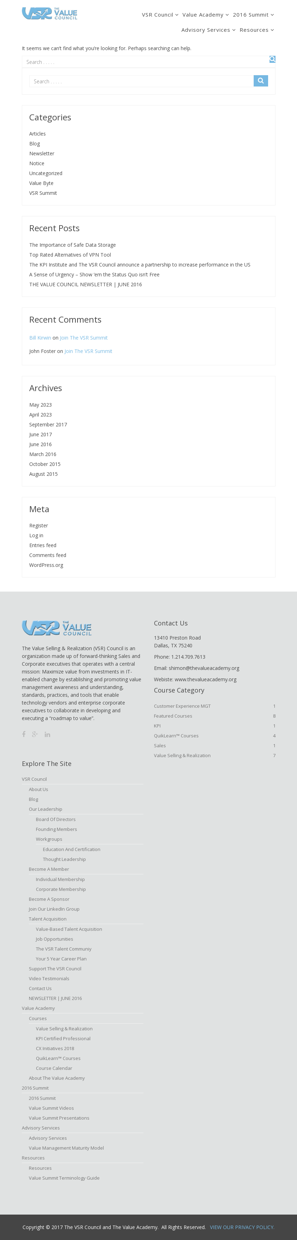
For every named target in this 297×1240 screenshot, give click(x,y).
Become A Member (49, 869)
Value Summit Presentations (59, 1118)
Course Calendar (54, 1068)
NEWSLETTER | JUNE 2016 (55, 998)
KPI (215, 726)
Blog (34, 143)
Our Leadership (45, 809)
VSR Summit (43, 193)
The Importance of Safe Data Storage (72, 244)
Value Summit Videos (51, 1108)
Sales (215, 745)
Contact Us (40, 988)
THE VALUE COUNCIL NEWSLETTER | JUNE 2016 (85, 284)
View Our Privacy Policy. (242, 1227)
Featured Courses (215, 716)
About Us (38, 789)
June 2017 (40, 434)
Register (38, 525)
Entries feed (42, 545)
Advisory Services (205, 29)
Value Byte (41, 183)
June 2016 (40, 444)
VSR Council (157, 14)
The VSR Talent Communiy (64, 949)
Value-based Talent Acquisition (69, 929)
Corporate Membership (61, 889)
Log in (36, 535)
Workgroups (49, 839)
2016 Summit (251, 14)
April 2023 (40, 414)
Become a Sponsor (49, 899)
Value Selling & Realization (215, 755)
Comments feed (47, 555)
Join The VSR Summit (84, 337)
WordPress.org (46, 565)
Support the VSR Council (55, 968)
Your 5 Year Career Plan (61, 959)
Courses (38, 1018)
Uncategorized (45, 173)
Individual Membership (60, 879)
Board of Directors (56, 819)
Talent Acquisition (48, 919)
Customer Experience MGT (215, 706)
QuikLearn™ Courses (215, 736)
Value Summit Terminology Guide (64, 1178)
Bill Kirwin (40, 337)
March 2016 (42, 454)
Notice (36, 163)
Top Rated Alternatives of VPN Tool (70, 254)
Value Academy (203, 14)
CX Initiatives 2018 (55, 1048)
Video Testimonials (49, 978)
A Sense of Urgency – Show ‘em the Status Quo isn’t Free (94, 274)
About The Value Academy (57, 1078)
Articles (37, 133)
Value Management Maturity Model (66, 1148)
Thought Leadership (64, 859)
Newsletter (41, 153)
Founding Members (56, 829)
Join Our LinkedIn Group (54, 909)
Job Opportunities (54, 939)
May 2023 (40, 404)
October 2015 (45, 464)
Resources (254, 29)
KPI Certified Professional (63, 1038)
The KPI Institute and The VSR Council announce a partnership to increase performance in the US (139, 264)
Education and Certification (71, 849)
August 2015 (43, 474)
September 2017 (48, 424)
